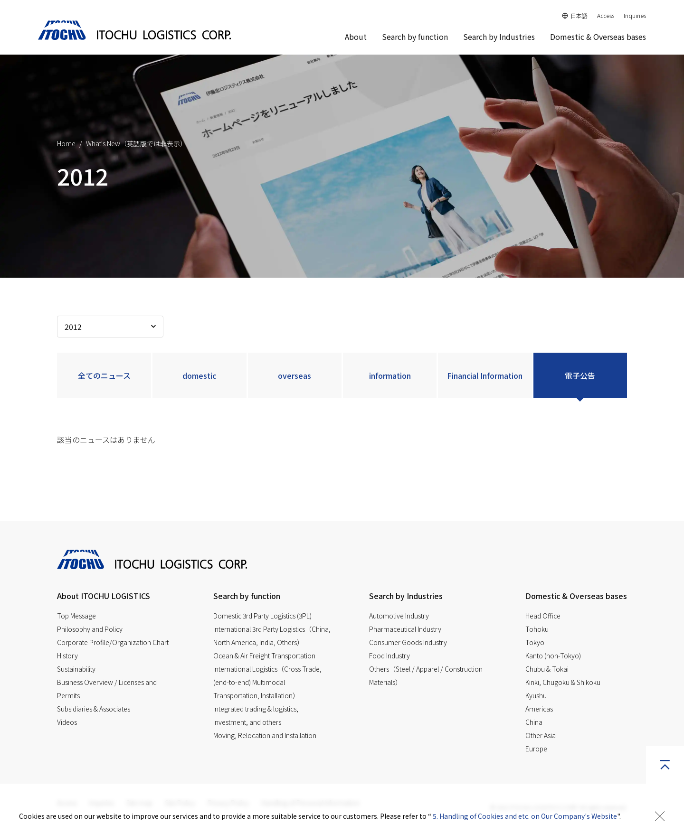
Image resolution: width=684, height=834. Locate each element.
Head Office (542, 615)
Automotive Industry (399, 615)
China (533, 722)
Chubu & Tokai (547, 669)
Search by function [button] (415, 36)
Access (605, 15)
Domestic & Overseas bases (598, 36)
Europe (536, 748)
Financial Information (484, 375)
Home (66, 143)
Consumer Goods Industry (408, 642)
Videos (67, 722)
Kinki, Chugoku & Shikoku (562, 682)
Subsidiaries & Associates (93, 708)
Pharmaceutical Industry (405, 629)
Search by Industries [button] (499, 36)
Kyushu (536, 695)
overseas (294, 375)
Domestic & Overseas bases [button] (576, 595)
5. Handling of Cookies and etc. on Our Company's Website (525, 816)
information (390, 375)
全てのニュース (104, 375)
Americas (539, 708)
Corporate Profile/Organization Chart (113, 642)
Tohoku (537, 629)
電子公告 (580, 375)
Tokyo (534, 642)
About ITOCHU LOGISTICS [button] (103, 595)
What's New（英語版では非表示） (136, 143)
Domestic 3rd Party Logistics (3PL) (262, 615)
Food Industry (389, 655)
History (67, 655)
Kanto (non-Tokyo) (553, 655)
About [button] (356, 36)
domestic (199, 375)
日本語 (575, 15)
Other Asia (540, 735)
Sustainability (76, 669)
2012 (73, 326)
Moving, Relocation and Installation (264, 735)
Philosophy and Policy (90, 629)
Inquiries (635, 15)
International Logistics (267, 682)
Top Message (76, 615)
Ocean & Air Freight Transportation (264, 655)
